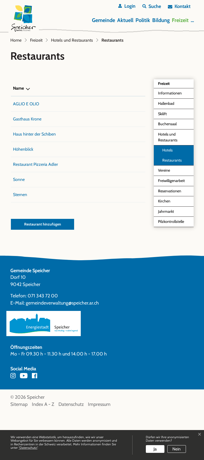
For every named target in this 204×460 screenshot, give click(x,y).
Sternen (20, 242)
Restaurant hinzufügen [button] (42, 272)
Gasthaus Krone (27, 160)
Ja (155, 449)
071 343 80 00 (76, 145)
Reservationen (169, 232)
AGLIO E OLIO (26, 145)
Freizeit (180, 20)
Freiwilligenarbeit (171, 222)
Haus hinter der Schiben (34, 175)
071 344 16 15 (74, 242)
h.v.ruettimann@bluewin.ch (118, 175)
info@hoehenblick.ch (112, 190)
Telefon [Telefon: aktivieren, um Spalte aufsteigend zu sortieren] (68, 129)
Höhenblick (23, 190)
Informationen (170, 134)
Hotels (167, 191)
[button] (151, 6)
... (192, 20)
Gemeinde (103, 20)
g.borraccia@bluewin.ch (115, 205)
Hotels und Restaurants (167, 178)
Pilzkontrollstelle (171, 263)
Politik (142, 20)
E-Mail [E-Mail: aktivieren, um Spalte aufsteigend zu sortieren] (100, 129)
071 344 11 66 (74, 190)
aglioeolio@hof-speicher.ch (118, 145)
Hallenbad (166, 144)
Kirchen (164, 242)
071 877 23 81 (74, 175)
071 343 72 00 (43, 343)
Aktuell (125, 20)
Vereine (164, 211)
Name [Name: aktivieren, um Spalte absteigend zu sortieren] (18, 129)
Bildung (161, 20)
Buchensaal (167, 165)
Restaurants (174, 203)
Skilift (162, 155)
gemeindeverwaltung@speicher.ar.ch (62, 351)
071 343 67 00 (75, 160)
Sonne (19, 227)
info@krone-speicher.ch (115, 160)
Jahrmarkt (166, 252)
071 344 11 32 (74, 227)
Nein (176, 449)
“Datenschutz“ (28, 448)
